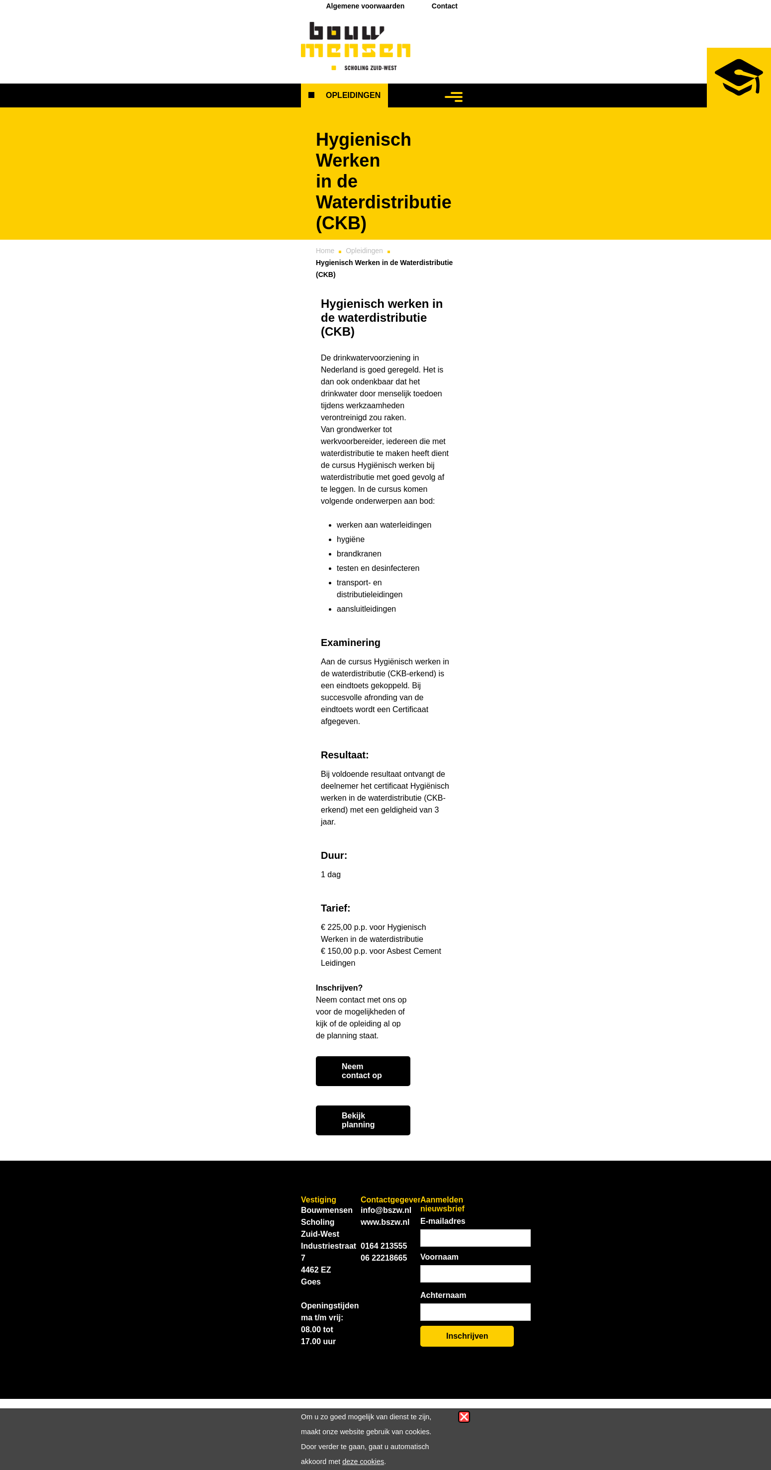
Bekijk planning (358, 1120)
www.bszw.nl (385, 1222)
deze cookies (363, 1462)
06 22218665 (384, 1258)
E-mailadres (443, 1221)
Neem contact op (362, 1071)
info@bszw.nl (386, 1210)
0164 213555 (384, 1246)
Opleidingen (353, 95)
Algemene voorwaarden (365, 6)
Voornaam (439, 1257)
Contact (445, 6)
